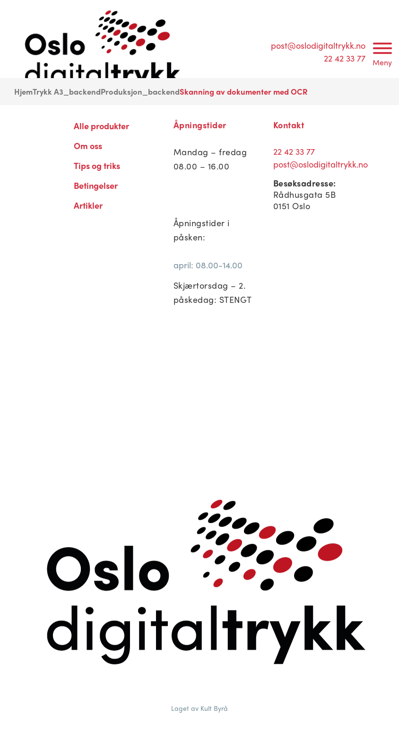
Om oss (88, 145)
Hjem (23, 91)
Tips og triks (97, 165)
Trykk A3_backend (67, 91)
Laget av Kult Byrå (199, 708)
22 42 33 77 (344, 58)
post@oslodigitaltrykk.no (318, 45)
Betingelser (96, 185)
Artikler (88, 205)
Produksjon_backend (140, 91)
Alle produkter (101, 126)
